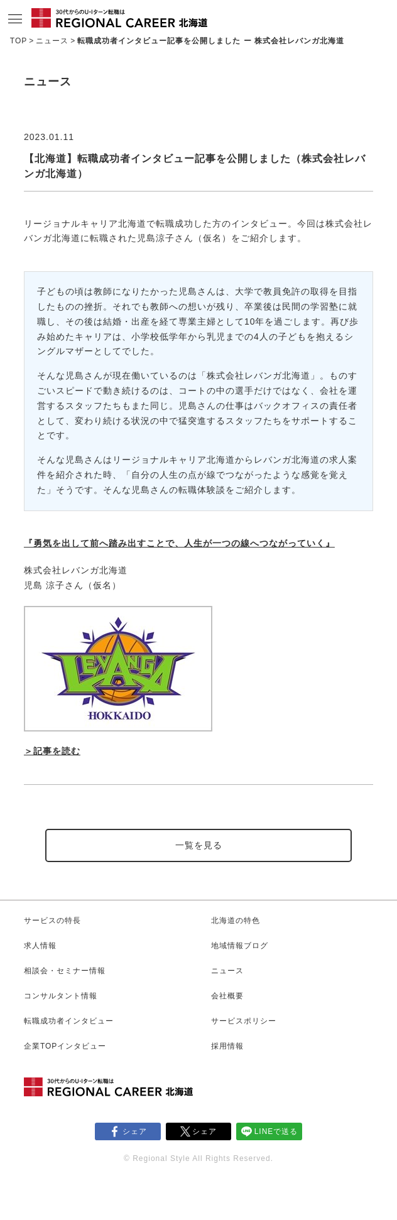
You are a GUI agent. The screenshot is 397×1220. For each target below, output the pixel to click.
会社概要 (227, 995)
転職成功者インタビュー (69, 1021)
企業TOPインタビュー (65, 1046)
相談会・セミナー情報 (65, 970)
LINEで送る (276, 1131)
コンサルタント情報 (60, 995)
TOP (18, 40)
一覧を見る (198, 845)
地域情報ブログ (239, 945)
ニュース (52, 40)
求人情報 (40, 945)
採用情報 (227, 1046)
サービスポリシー (243, 1021)
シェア (134, 1131)
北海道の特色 (235, 920)
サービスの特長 (52, 920)
